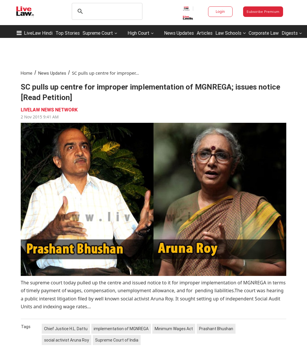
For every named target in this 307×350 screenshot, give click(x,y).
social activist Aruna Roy (66, 340)
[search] (106, 11)
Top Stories (67, 33)
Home (26, 73)
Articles (204, 33)
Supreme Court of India (116, 340)
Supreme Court (98, 33)
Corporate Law (264, 33)
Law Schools (230, 33)
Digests (290, 33)
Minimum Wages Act (174, 328)
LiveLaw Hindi (38, 33)
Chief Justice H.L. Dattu (66, 328)
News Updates (179, 33)
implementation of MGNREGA (121, 328)
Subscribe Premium (263, 12)
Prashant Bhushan (216, 328)
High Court (138, 33)
